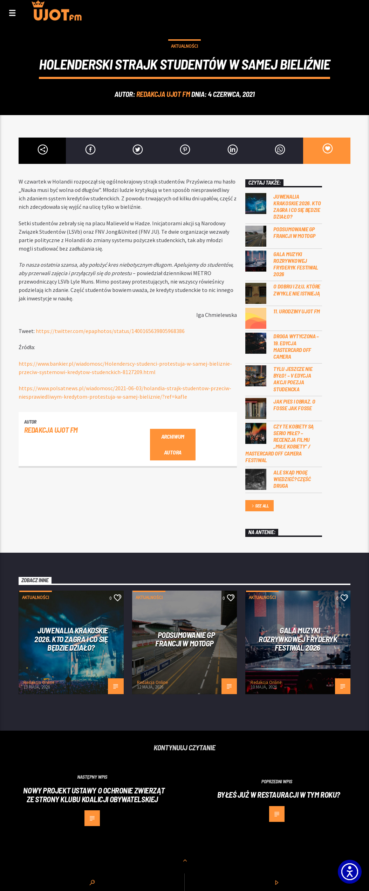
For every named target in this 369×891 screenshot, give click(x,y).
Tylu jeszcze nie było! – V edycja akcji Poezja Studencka (292, 378)
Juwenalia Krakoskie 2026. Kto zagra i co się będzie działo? (297, 206)
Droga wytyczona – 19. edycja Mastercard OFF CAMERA (296, 346)
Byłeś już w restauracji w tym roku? (278, 794)
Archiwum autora (172, 444)
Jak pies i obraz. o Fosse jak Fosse (294, 404)
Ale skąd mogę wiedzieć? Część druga (291, 479)
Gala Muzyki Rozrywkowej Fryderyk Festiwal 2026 (295, 264)
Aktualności (184, 46)
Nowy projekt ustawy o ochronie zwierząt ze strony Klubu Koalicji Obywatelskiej (94, 795)
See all (260, 506)
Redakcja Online (38, 682)
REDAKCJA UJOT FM (163, 93)
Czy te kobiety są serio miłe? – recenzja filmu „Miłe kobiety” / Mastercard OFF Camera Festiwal (279, 443)
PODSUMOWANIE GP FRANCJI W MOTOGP (294, 232)
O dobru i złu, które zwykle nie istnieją (296, 289)
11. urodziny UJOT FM (296, 311)
